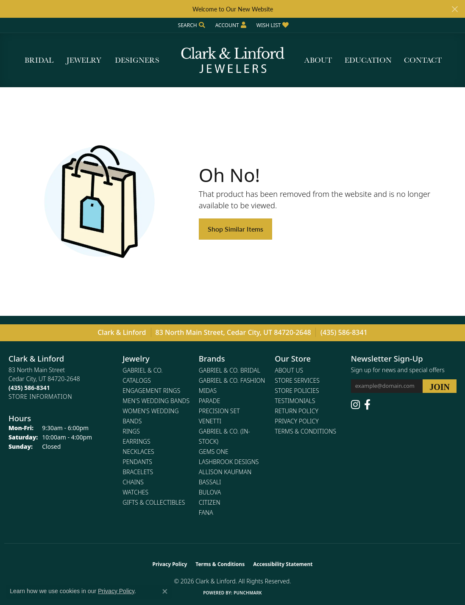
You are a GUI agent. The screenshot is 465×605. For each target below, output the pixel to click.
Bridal (39, 60)
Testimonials (295, 401)
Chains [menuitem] (133, 482)
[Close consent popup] (164, 591)
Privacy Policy (296, 421)
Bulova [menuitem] (210, 492)
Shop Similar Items (235, 229)
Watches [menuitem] (135, 492)
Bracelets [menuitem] (138, 472)
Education (368, 60)
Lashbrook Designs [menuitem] (229, 462)
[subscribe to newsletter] (440, 386)
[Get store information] (40, 396)
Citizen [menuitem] (209, 502)
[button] (190, 25)
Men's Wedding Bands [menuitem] (156, 401)
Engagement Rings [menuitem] (151, 391)
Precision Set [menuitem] (219, 411)
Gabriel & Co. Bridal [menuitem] (229, 370)
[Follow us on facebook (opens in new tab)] (367, 405)
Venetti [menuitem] (210, 421)
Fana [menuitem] (206, 512)
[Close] (454, 9)
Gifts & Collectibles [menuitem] (154, 502)
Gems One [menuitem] (213, 452)
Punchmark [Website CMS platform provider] (248, 593)
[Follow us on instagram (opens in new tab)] (355, 405)
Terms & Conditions (305, 431)
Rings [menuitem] (131, 431)
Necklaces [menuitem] (138, 452)
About (318, 60)
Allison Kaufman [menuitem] (225, 472)
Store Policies (297, 391)
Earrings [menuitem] (136, 441)
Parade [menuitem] (209, 401)
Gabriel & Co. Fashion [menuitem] (232, 380)
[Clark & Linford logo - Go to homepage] (233, 60)
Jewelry (84, 60)
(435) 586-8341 (344, 332)
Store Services (297, 380)
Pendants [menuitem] (137, 462)
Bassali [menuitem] (210, 482)
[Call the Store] (29, 388)
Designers (137, 60)
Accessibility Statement (282, 564)
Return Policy (296, 411)
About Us (289, 370)
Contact (423, 60)
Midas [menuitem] (208, 391)
